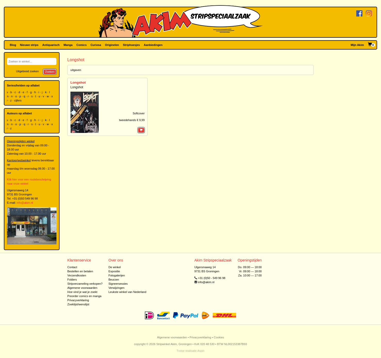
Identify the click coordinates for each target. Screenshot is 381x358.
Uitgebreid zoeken (27, 71)
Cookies (219, 337)
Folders (72, 279)
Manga (67, 44)
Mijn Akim (357, 44)
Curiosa (95, 44)
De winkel (115, 267)
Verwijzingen (117, 287)
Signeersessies (118, 283)
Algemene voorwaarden (82, 287)
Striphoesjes (131, 44)
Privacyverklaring (78, 300)
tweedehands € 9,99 (132, 120)
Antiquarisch (51, 44)
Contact (72, 267)
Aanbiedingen (153, 44)
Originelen (112, 44)
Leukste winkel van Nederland (127, 291)
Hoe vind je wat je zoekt (82, 291)
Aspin (200, 350)
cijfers (18, 100)
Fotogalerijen (117, 275)
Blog (13, 44)
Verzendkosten (76, 275)
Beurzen (114, 279)
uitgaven (75, 69)
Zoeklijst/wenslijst (78, 304)
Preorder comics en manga (84, 296)
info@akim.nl (24, 202)
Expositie (114, 271)
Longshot (78, 82)
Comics (81, 44)
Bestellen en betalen (80, 271)
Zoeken (50, 71)
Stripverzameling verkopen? (84, 283)
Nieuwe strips (29, 44)
